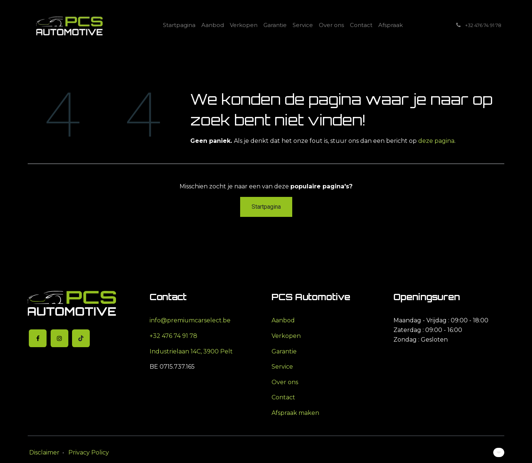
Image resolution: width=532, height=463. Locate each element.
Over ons (285, 382)
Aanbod (283, 320)
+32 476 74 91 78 (173, 335)
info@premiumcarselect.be (190, 320)
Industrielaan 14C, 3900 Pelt (191, 351)
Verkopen (286, 335)
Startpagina (266, 206)
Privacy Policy (88, 452)
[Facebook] (38, 338)
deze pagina (436, 140)
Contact (283, 397)
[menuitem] (179, 25)
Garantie (284, 351)
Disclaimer (44, 452)
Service (282, 366)
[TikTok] (81, 338)
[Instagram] (59, 338)
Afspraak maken (295, 412)
